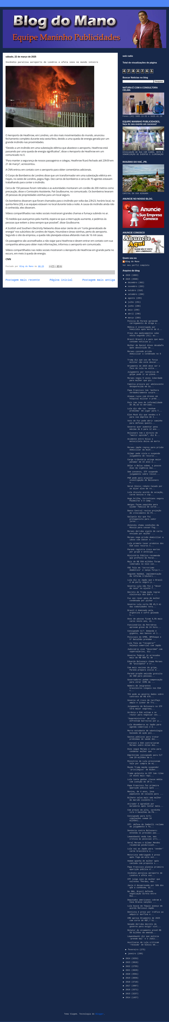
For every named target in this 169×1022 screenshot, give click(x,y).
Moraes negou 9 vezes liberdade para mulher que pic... (144, 379)
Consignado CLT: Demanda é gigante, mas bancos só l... (144, 632)
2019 (128, 978)
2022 (128, 966)
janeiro (132, 954)
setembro (133, 294)
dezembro (133, 282)
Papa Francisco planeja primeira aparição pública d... (145, 868)
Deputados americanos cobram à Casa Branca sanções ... (144, 901)
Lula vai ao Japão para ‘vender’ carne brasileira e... (145, 850)
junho (131, 306)
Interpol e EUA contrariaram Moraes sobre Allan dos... (143, 744)
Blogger (100, 1014)
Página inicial (61, 280)
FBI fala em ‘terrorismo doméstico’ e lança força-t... (145, 569)
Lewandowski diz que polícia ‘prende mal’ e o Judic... (143, 937)
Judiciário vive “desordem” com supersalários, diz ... (144, 650)
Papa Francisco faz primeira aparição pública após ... (143, 786)
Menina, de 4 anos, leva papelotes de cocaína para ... (145, 793)
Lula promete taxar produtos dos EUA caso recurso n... (145, 544)
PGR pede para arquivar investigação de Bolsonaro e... (143, 480)
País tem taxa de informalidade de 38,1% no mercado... (144, 403)
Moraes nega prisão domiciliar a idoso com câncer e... (145, 538)
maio (131, 310)
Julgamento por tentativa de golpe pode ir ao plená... (143, 373)
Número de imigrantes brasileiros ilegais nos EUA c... (144, 688)
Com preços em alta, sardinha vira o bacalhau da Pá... (143, 811)
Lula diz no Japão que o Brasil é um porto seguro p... (144, 581)
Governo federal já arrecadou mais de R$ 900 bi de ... (143, 656)
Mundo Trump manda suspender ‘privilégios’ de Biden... (143, 768)
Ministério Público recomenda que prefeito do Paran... (143, 557)
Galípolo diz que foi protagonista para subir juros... (141, 519)
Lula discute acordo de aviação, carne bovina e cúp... (145, 493)
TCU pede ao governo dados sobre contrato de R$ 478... (145, 695)
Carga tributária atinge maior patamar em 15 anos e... (144, 461)
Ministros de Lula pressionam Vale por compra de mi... (143, 762)
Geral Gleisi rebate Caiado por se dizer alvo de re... (144, 487)
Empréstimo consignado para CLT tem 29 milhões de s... (144, 756)
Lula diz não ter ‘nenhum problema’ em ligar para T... (144, 410)
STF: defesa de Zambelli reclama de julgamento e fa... (145, 825)
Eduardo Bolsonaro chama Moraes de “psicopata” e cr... (144, 662)
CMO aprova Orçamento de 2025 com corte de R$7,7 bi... (143, 919)
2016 (128, 990)
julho (131, 302)
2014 (128, 997)
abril (131, 314)
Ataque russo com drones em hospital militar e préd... (143, 397)
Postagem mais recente (23, 280)
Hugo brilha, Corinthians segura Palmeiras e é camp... (145, 499)
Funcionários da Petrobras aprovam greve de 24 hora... (144, 626)
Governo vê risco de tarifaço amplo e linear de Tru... (143, 701)
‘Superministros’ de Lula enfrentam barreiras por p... (144, 719)
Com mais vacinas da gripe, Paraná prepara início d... (143, 669)
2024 (128, 958)
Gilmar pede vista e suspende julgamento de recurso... (143, 454)
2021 (128, 970)
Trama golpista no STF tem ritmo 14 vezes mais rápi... (145, 774)
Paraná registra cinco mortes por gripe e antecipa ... (143, 550)
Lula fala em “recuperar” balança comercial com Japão (144, 644)
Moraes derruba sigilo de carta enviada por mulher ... (144, 532)
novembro (133, 286)
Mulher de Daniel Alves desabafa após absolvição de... (145, 346)
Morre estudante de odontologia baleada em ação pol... (144, 732)
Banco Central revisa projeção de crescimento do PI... (144, 512)
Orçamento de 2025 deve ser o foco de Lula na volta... (143, 367)
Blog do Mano (132, 261)
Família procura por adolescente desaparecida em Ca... (145, 385)
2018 (128, 982)
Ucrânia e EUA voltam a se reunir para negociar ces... (144, 713)
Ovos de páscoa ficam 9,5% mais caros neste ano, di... (144, 620)
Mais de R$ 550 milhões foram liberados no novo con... (143, 563)
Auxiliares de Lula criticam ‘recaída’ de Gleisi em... (143, 943)
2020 (128, 974)
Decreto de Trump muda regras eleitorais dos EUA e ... (143, 593)
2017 (128, 986)
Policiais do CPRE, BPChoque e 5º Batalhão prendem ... (144, 638)
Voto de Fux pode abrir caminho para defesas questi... (144, 422)
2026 (128, 275)
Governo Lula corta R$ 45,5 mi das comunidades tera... (144, 605)
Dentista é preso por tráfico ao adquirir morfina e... (145, 913)
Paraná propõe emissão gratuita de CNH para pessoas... (144, 675)
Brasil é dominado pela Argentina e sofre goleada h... (143, 612)
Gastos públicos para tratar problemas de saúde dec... (143, 738)
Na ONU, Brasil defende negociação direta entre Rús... (141, 893)
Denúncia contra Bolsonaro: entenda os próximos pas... (143, 831)
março (131, 318)
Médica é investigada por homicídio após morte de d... (144, 328)
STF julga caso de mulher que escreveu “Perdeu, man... (143, 880)
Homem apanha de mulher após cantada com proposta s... (143, 862)
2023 (128, 962)
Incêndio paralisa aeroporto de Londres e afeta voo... (144, 874)
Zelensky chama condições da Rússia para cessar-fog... (143, 526)
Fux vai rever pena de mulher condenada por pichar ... (143, 599)
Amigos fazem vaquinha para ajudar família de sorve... (143, 506)
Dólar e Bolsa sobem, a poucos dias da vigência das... (144, 467)
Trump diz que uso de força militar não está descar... (143, 361)
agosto (132, 298)
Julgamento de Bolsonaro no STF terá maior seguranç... (144, 707)
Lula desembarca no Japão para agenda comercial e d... (144, 726)
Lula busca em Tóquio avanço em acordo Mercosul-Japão (144, 907)
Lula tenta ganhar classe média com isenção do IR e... (144, 780)
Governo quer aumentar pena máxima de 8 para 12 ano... (143, 428)
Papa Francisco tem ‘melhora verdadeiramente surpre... (143, 391)
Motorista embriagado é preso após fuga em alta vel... (143, 856)
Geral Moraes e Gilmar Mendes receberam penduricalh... (143, 844)
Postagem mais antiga (98, 280)
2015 (128, 994)
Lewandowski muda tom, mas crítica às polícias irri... (144, 838)
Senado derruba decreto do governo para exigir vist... (144, 925)
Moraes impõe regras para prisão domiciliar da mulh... (145, 448)
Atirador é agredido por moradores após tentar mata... (145, 805)
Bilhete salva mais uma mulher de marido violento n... (144, 799)
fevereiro (133, 950)
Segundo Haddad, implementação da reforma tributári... (144, 575)
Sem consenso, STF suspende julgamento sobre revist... (143, 473)
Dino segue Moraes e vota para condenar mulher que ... (144, 750)
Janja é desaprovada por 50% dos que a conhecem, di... (145, 886)
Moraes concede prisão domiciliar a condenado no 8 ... (144, 353)
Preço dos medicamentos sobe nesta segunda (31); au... (143, 334)
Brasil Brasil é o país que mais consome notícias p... (145, 340)
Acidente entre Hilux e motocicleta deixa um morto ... (143, 441)
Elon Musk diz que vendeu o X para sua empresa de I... (143, 416)
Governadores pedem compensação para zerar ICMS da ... (144, 681)
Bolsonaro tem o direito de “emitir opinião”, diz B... (143, 434)
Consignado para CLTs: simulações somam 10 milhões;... (139, 818)
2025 (128, 279)
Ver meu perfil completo (136, 265)
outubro (132, 290)
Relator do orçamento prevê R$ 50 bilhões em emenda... (144, 931)
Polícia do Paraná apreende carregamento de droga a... (143, 322)
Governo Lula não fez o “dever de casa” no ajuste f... (144, 587)
